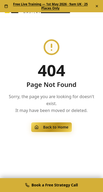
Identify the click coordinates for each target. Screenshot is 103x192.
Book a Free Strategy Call (51, 184)
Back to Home (51, 127)
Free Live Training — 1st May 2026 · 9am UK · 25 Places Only (50, 6)
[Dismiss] (97, 6)
